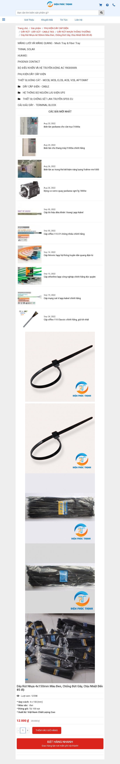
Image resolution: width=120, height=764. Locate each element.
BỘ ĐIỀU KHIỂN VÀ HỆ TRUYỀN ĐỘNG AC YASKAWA (47, 67)
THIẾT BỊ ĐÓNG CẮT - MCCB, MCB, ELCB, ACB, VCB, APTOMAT (53, 80)
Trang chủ (23, 28)
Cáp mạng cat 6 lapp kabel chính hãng (62, 298)
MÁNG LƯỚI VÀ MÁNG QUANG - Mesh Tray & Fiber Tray (49, 43)
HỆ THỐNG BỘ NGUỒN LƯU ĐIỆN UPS (41, 92)
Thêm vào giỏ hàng (47, 730)
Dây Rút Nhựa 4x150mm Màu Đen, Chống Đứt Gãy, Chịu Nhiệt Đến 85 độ (56, 35)
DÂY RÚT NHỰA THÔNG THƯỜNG (74, 31)
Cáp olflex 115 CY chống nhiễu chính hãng (64, 234)
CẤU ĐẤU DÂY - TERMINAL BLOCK (37, 105)
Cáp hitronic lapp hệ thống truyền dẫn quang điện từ (68, 255)
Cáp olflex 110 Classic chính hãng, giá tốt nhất (66, 319)
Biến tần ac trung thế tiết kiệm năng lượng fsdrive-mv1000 (71, 169)
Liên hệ (78, 20)
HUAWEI (22, 55)
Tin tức (64, 20)
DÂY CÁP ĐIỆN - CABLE (33, 86)
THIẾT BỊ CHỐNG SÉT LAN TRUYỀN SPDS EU (45, 99)
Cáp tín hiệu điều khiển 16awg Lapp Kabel (63, 212)
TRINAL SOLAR (26, 49)
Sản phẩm (36, 28)
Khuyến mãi (47, 20)
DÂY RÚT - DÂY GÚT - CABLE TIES (37, 31)
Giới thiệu (29, 20)
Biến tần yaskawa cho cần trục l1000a (62, 127)
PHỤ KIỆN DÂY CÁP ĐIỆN (56, 28)
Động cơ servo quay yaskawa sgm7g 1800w (65, 191)
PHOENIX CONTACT (29, 61)
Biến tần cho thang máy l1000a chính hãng (64, 148)
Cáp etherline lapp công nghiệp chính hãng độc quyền (70, 277)
